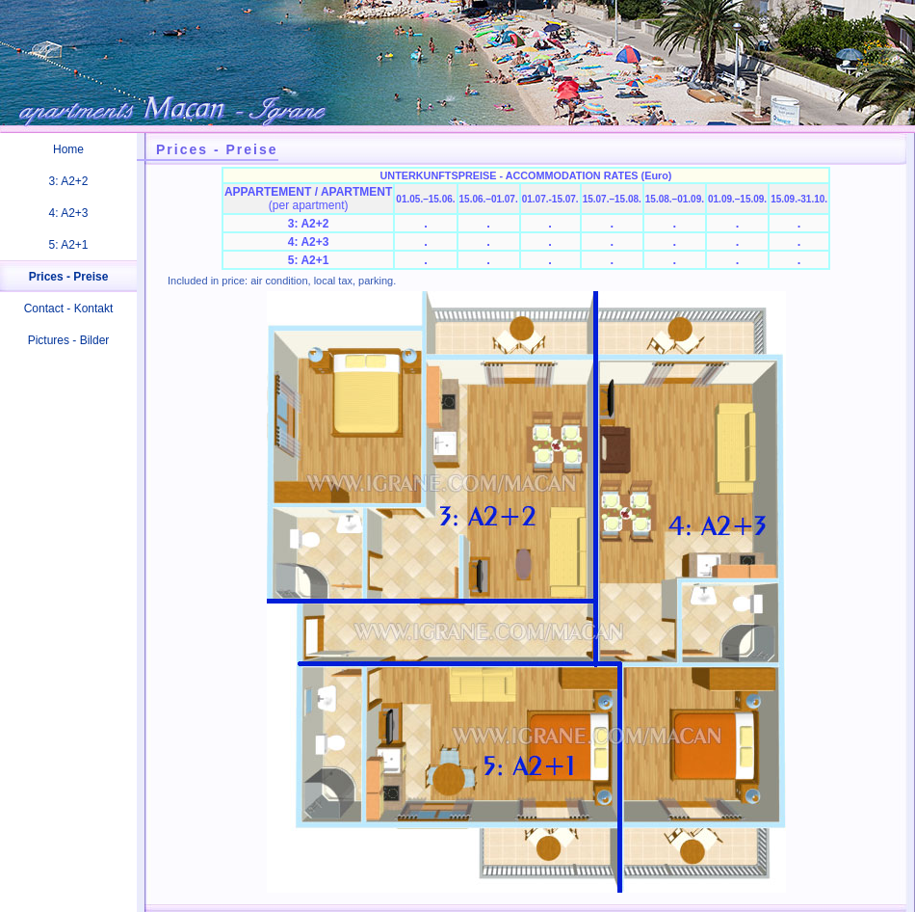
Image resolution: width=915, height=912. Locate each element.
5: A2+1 (68, 245)
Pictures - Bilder (69, 340)
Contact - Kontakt (69, 308)
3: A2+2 (68, 181)
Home (68, 149)
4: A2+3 (68, 213)
